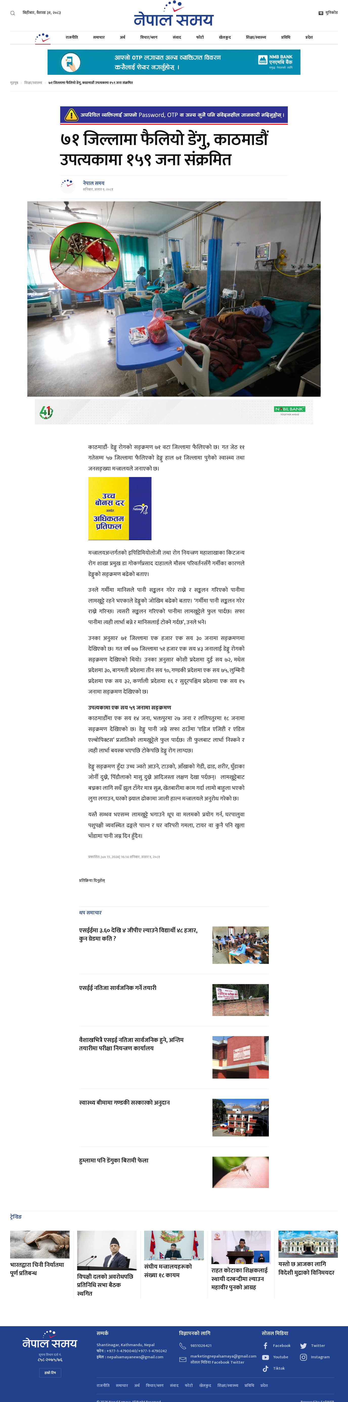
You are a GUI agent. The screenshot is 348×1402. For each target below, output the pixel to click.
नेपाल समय (93, 183)
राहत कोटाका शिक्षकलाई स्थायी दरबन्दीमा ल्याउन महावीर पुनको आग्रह (239, 1279)
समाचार (99, 37)
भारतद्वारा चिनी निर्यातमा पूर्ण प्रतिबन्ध (37, 1269)
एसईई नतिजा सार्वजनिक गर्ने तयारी (117, 988)
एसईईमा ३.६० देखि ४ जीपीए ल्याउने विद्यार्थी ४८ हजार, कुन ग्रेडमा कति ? (138, 934)
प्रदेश (309, 37)
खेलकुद (225, 37)
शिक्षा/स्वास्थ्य (256, 37)
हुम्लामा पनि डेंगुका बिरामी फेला (113, 1161)
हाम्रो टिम (50, 1373)
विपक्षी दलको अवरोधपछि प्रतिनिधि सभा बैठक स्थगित (105, 1285)
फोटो (200, 37)
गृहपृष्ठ (14, 83)
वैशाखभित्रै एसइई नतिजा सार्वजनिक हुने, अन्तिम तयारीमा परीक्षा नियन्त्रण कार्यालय (131, 1044)
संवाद (177, 37)
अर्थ (122, 37)
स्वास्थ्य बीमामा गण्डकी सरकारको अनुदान (124, 1103)
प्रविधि (285, 37)
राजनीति (72, 37)
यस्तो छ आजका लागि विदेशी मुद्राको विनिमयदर (306, 1268)
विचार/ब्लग (149, 37)
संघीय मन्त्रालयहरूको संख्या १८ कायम (168, 1271)
